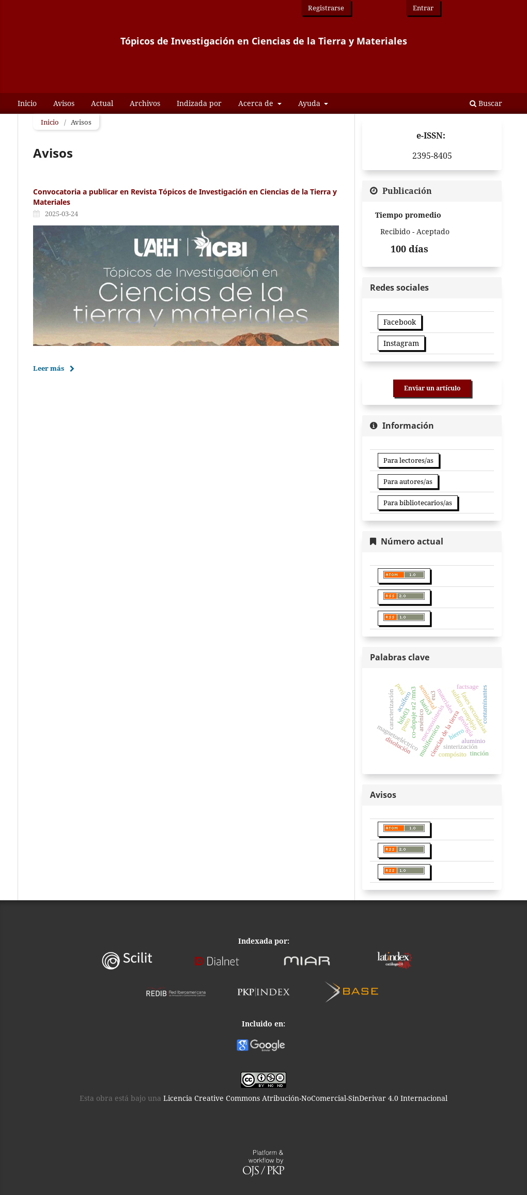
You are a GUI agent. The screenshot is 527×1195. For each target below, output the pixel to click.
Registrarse (326, 7)
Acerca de (256, 103)
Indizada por (199, 103)
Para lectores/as (408, 460)
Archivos (145, 103)
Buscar (486, 103)
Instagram (401, 343)
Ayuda (310, 103)
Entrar (423, 7)
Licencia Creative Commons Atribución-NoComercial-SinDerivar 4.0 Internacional (305, 1098)
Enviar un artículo (432, 388)
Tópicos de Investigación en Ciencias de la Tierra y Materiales (263, 41)
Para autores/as (407, 481)
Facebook (399, 322)
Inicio (27, 103)
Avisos (63, 103)
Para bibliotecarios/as (417, 502)
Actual (102, 103)
